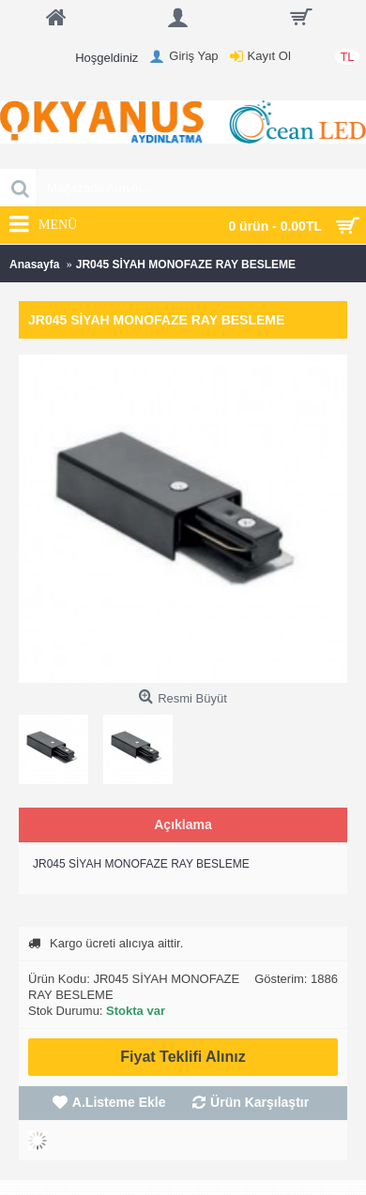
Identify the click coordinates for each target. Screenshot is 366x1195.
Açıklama (182, 824)
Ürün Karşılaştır (259, 1102)
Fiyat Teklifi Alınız (182, 1057)
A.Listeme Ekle (119, 1102)
